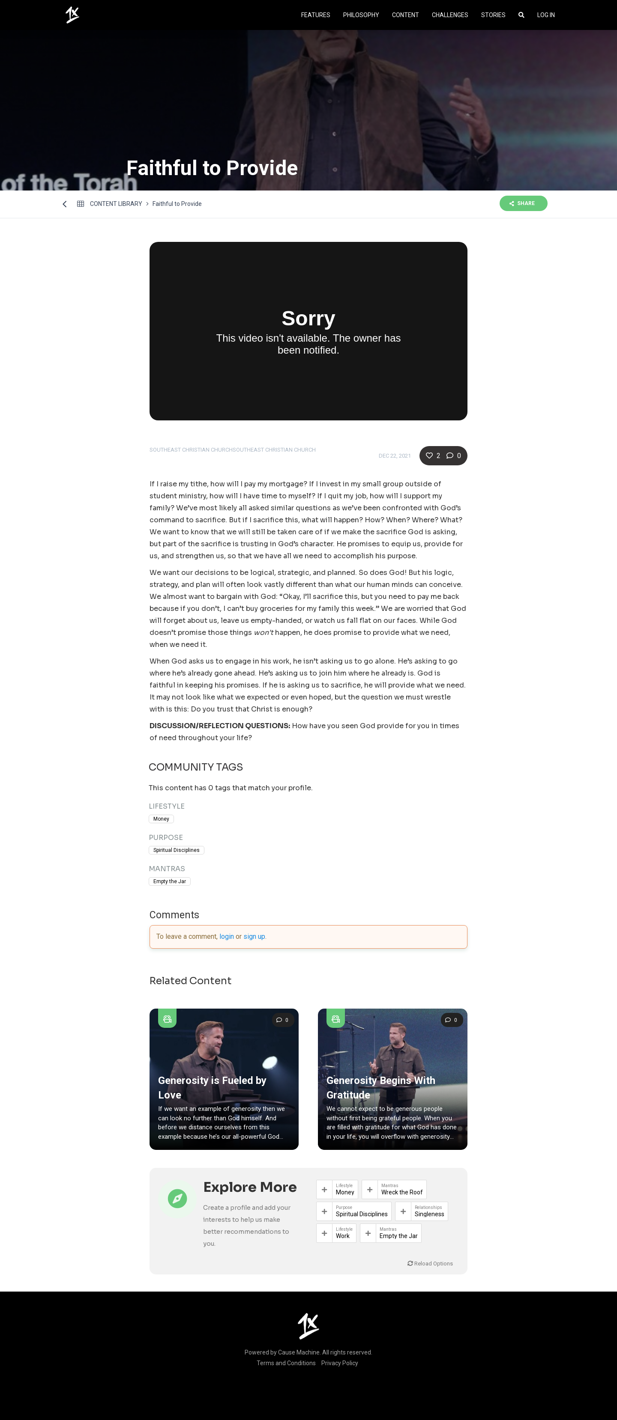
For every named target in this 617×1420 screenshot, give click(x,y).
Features (315, 15)
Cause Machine (299, 1352)
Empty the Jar (169, 881)
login (226, 936)
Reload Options (430, 1263)
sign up (254, 936)
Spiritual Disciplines (176, 850)
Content (405, 15)
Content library (116, 203)
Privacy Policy (339, 1363)
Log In (546, 15)
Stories (493, 15)
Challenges (450, 15)
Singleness (429, 1214)
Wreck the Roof (402, 1192)
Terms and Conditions (286, 1363)
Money (161, 819)
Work (343, 1236)
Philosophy (361, 15)
